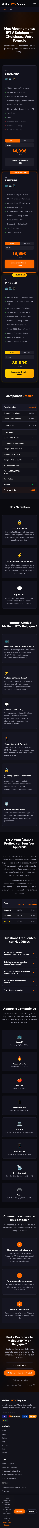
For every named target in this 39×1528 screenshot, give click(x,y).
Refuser (31, 1511)
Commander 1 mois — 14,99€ (19, 163)
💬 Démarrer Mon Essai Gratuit (19, 1374)
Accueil (4, 10)
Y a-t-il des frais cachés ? (19, 992)
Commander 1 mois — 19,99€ (19, 265)
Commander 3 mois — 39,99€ (20, 375)
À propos (5, 1445)
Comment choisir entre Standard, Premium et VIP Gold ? (19, 955)
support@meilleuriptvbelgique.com (14, 1487)
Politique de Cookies (9, 1478)
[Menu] (34, 4)
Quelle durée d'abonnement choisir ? (19, 983)
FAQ (3, 1449)
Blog (3, 1441)
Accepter (19, 1511)
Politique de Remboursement (12, 1475)
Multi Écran (27, 142)
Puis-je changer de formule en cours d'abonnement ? (19, 965)
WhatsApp (5, 1491)
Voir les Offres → (19, 1367)
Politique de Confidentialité (11, 1471)
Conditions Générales (9, 1467)
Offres (4, 1434)
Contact (4, 1453)
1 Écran (12, 142)
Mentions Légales (8, 1464)
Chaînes (4, 1438)
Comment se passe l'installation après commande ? (19, 974)
